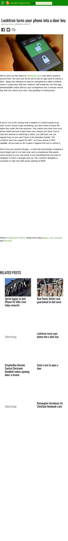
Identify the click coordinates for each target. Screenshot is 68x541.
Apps (45, 238)
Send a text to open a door (47, 366)
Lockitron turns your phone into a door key (48, 335)
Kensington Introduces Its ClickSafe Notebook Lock (50, 404)
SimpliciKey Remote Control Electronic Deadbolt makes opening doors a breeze (17, 370)
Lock (51, 238)
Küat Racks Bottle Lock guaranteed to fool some (49, 300)
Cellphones (12, 238)
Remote (58, 238)
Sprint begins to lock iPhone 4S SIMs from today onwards (15, 301)
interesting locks (34, 76)
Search (33, 3)
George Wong (8, 24)
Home (22, 238)
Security (8, 241)
